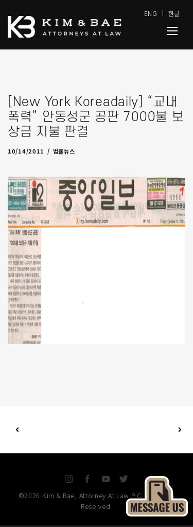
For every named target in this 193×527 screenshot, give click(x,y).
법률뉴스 (64, 151)
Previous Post (17, 429)
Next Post (138, 429)
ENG (150, 13)
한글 (174, 13)
